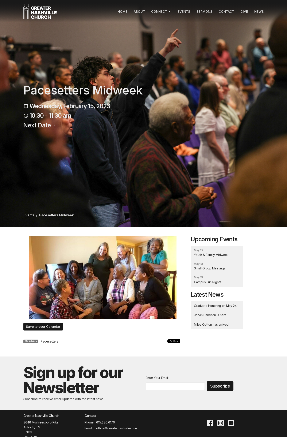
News (259, 12)
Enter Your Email (157, 378)
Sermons (204, 12)
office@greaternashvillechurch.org (118, 428)
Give (244, 12)
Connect (161, 12)
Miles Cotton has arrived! (211, 324)
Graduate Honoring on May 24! (215, 306)
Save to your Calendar (43, 327)
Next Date (40, 125)
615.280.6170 (105, 422)
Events (184, 12)
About (139, 12)
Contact (226, 12)
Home (122, 12)
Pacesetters (49, 341)
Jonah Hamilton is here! (210, 315)
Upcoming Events (214, 239)
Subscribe (220, 386)
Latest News (207, 294)
